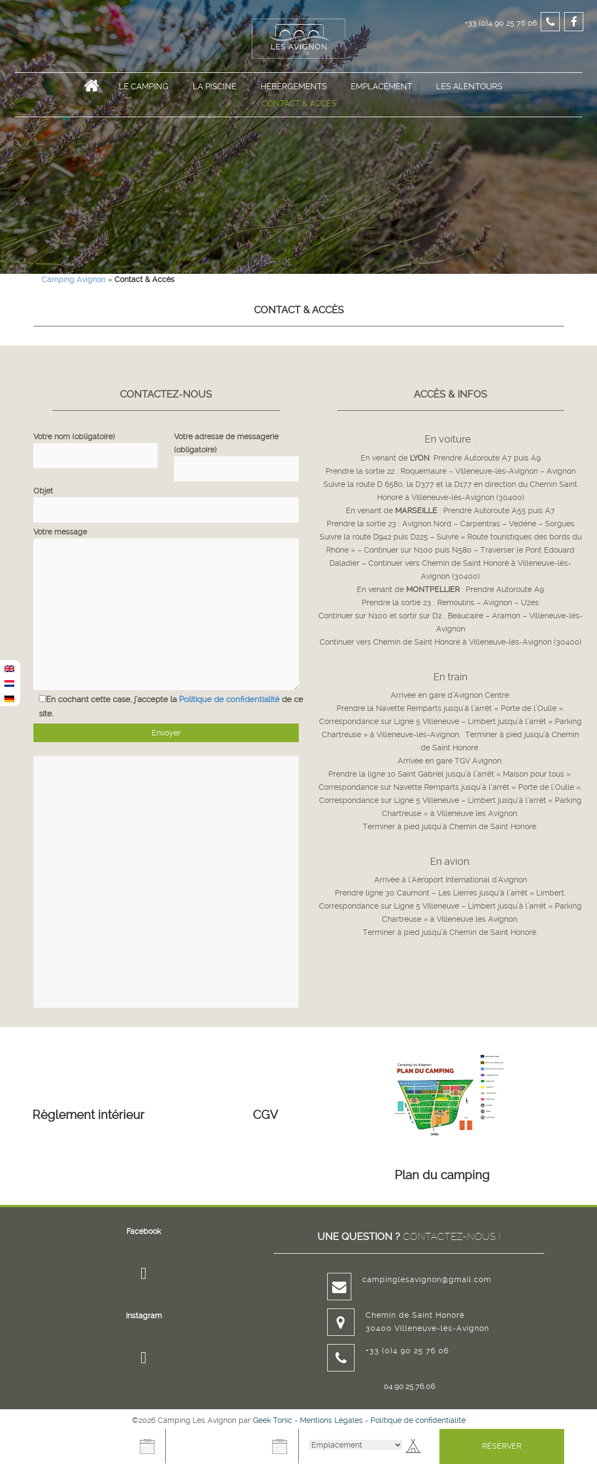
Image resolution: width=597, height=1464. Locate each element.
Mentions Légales (331, 1420)
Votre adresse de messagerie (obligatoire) (236, 452)
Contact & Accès (299, 122)
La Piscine (214, 105)
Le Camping (144, 105)
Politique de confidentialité (229, 699)
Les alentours (469, 105)
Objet (166, 500)
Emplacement (381, 105)
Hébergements (293, 105)
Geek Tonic (272, 1420)
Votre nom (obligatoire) (95, 446)
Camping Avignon (74, 279)
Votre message (166, 538)
